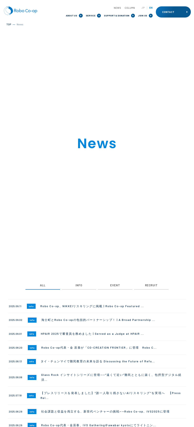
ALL (42, 285)
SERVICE (91, 15)
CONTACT (168, 11)
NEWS (117, 8)
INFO (79, 285)
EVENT (115, 285)
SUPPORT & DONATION (116, 15)
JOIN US (142, 15)
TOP (8, 24)
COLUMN (130, 8)
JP (143, 8)
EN (151, 8)
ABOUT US (71, 15)
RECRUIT (151, 285)
